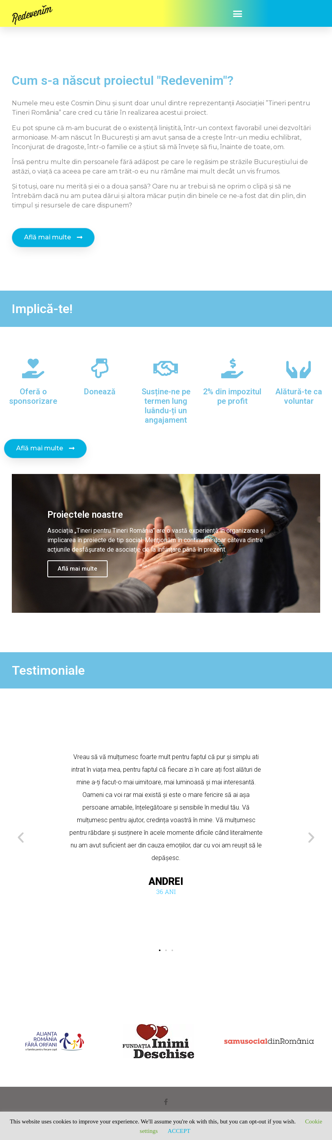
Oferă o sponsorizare (33, 396)
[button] (237, 13)
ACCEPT (179, 1131)
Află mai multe (77, 568)
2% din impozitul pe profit (232, 396)
